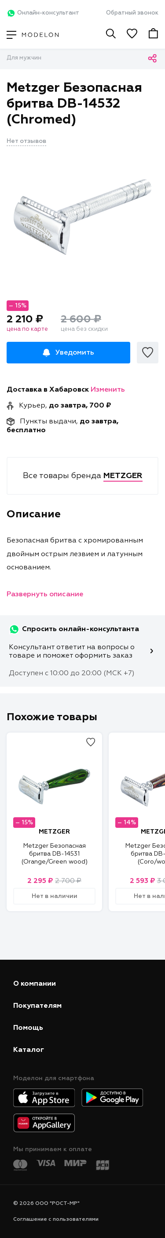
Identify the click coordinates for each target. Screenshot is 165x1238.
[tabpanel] (82, 217)
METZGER (54, 832)
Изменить (108, 389)
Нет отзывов (26, 141)
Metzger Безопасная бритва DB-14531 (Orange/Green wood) (55, 854)
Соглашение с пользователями (56, 1219)
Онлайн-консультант (43, 13)
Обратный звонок (132, 13)
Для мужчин (24, 58)
